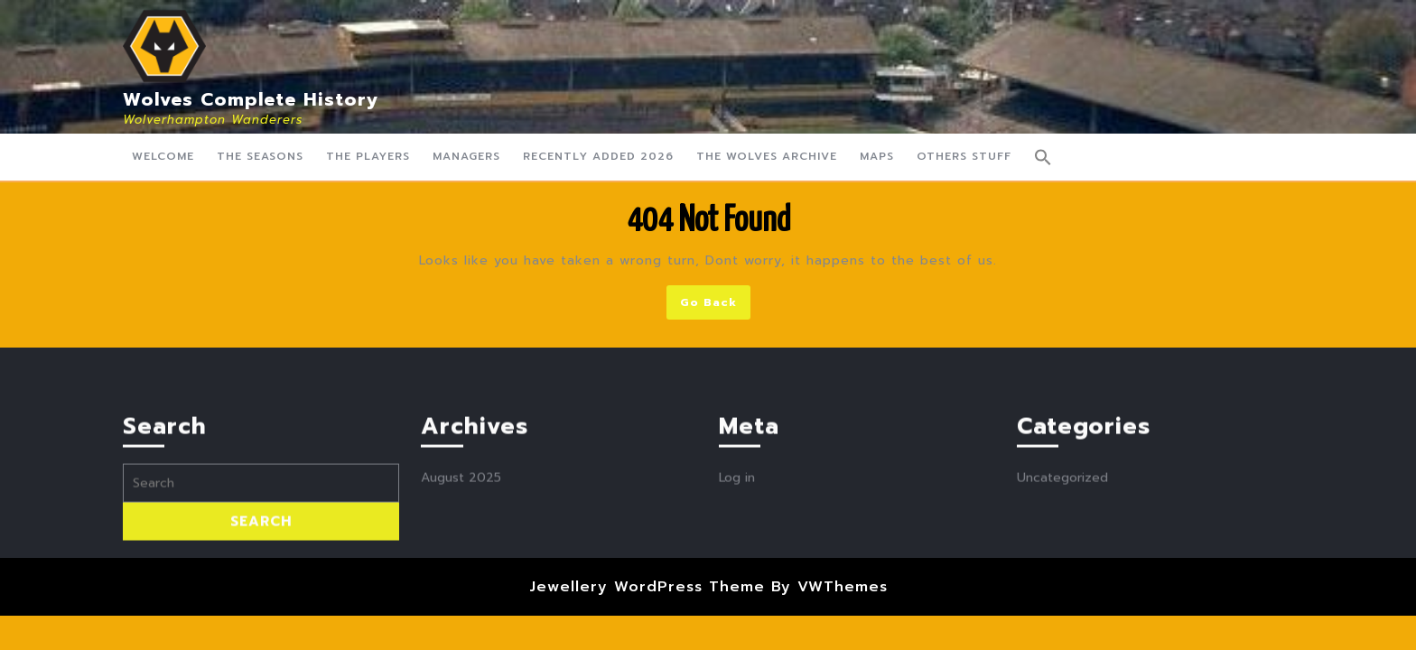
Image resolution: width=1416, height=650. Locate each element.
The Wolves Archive (766, 156)
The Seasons (260, 156)
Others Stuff (964, 156)
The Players (368, 156)
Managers (466, 156)
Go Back (715, 306)
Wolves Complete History (251, 99)
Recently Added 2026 (598, 156)
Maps (877, 156)
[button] (1043, 157)
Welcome (163, 156)
